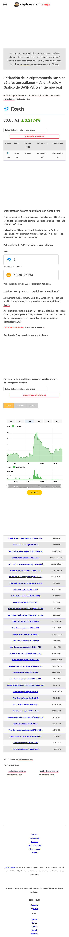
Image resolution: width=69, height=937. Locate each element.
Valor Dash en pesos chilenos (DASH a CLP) (25, 570)
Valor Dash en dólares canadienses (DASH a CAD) (25, 615)
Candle (20, 405)
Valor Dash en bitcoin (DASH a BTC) (25, 743)
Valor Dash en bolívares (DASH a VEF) (25, 558)
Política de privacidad (34, 845)
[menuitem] (34, 486)
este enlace (25, 64)
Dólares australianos (12, 266)
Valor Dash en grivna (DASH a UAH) (25, 692)
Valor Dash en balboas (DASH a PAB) (25, 641)
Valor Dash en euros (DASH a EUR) (25, 545)
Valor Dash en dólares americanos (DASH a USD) (25, 538)
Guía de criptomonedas (14, 95)
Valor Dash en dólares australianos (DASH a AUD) (25, 609)
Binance (42, 297)
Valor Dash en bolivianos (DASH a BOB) (25, 596)
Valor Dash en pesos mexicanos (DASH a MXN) (25, 551)
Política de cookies (34, 849)
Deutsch (34, 930)
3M (39, 421)
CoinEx (6, 305)
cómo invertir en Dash (34, 327)
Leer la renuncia (10, 867)
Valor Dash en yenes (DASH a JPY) (25, 590)
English (34, 923)
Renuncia (34, 852)
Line (9, 405)
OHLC (32, 405)
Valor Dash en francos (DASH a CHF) (26, 698)
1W (20, 421)
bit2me (29, 301)
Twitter (35, 909)
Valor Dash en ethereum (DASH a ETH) (25, 749)
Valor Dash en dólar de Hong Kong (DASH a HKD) (25, 717)
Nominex (59, 297)
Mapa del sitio (34, 838)
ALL (57, 421)
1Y (48, 421)
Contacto (34, 834)
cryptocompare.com (25, 759)
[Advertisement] (34, 30)
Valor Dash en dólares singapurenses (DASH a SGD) (25, 685)
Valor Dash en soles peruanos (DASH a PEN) (25, 647)
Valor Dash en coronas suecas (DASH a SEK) (25, 736)
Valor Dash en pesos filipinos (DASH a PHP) (25, 653)
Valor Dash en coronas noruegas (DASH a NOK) (25, 730)
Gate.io (13, 301)
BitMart (21, 301)
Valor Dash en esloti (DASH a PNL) (25, 704)
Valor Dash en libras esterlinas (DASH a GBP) (26, 583)
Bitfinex (55, 301)
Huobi (6, 301)
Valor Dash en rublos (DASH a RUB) (25, 673)
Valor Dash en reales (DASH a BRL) (25, 602)
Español (34, 919)
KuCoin (50, 297)
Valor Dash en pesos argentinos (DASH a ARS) (25, 577)
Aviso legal (34, 842)
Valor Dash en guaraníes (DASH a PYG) (25, 660)
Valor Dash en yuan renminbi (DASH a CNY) (25, 679)
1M (29, 421)
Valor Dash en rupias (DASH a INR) (25, 711)
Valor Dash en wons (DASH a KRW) (25, 634)
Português (34, 933)
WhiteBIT (47, 301)
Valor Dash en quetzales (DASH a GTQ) (25, 628)
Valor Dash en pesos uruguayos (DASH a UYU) (25, 666)
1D (11, 421)
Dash (5, 251)
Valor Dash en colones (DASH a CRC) (26, 621)
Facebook (35, 905)
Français (34, 926)
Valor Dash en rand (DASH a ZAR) (25, 724)
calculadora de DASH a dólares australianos (30, 283)
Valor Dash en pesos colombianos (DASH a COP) (25, 564)
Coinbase (37, 301)
